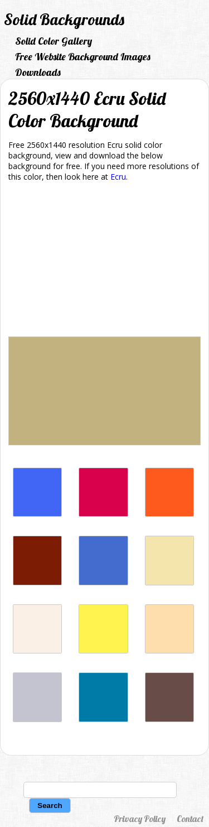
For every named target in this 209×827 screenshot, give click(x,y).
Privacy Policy (140, 818)
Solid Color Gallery (53, 41)
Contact (190, 818)
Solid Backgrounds (64, 19)
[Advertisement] (104, 261)
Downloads (38, 72)
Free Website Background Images (82, 56)
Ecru (118, 176)
